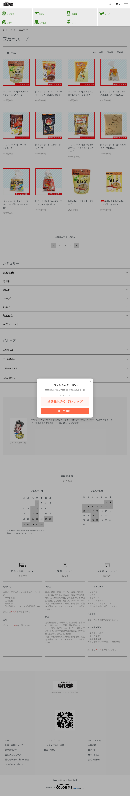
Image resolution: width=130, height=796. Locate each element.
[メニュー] (126, 4)
